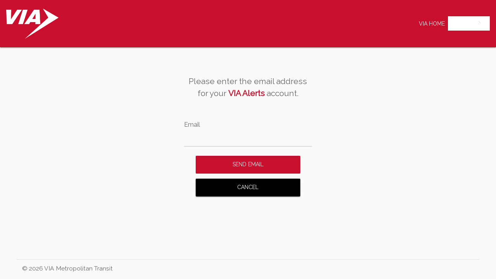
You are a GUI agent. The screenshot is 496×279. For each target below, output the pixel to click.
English (463, 23)
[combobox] (469, 23)
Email (192, 125)
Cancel (247, 187)
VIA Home (432, 24)
